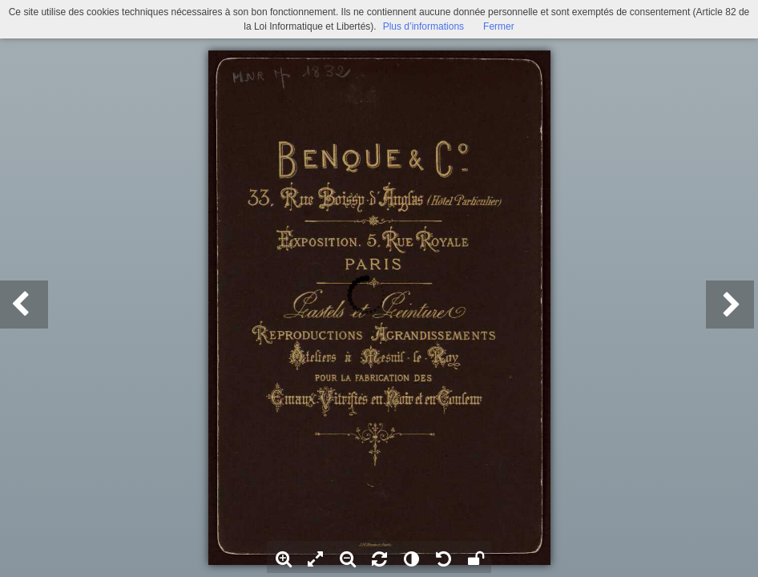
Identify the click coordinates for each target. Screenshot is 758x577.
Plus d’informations (423, 26)
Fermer (498, 26)
